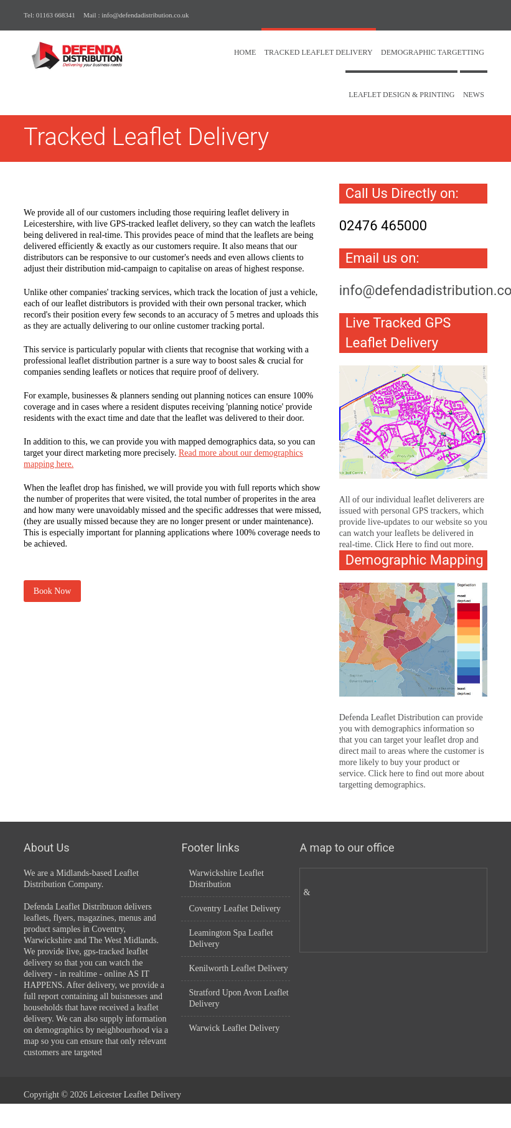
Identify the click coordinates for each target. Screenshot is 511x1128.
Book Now (53, 591)
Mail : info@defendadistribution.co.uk (136, 15)
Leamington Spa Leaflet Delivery (231, 938)
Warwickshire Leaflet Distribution (226, 878)
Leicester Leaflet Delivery (135, 1094)
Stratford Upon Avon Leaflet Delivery (238, 998)
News (473, 94)
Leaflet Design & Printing (401, 94)
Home (245, 52)
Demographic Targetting (432, 52)
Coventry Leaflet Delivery (235, 908)
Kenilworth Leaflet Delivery (238, 968)
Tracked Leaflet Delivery (319, 52)
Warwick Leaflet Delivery (234, 1028)
